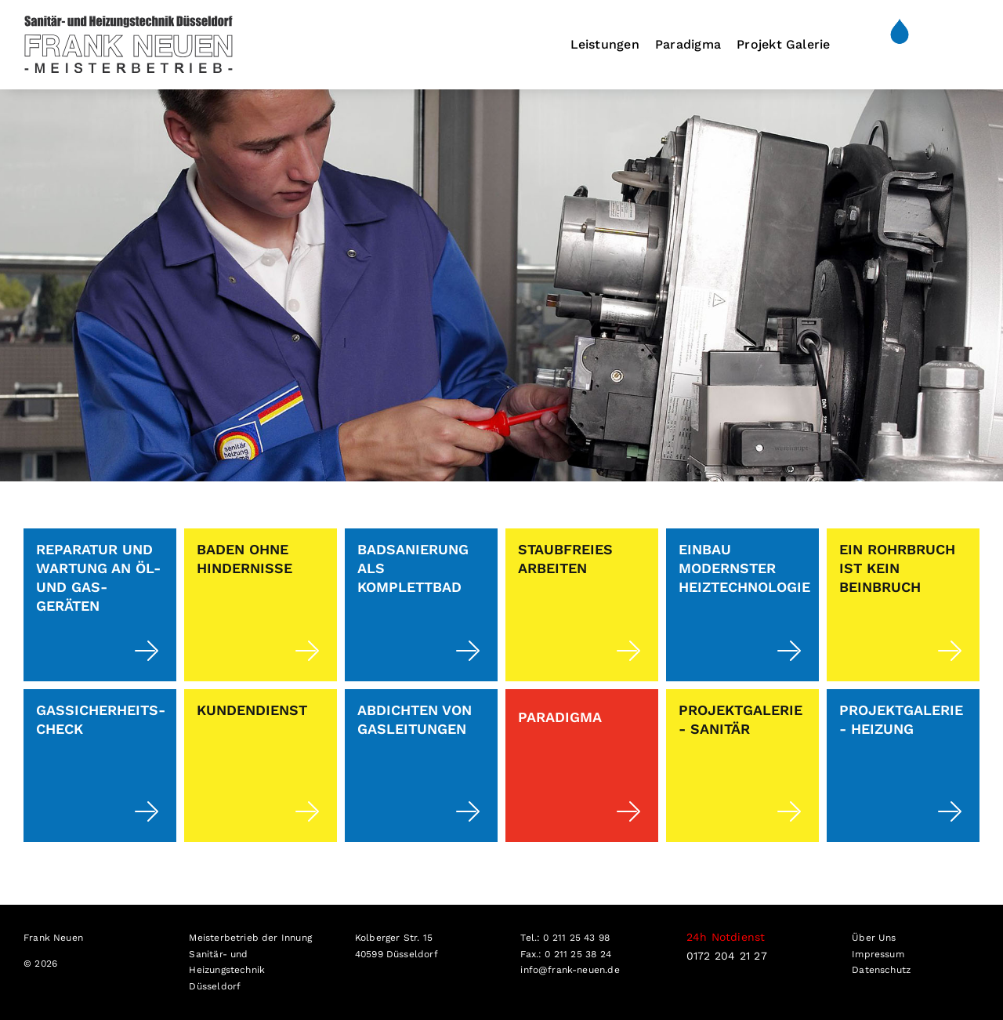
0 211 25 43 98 (576, 937)
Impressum (878, 954)
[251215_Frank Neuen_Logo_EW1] (129, 21)
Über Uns (874, 937)
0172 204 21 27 (726, 955)
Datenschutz (881, 969)
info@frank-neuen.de (569, 969)
